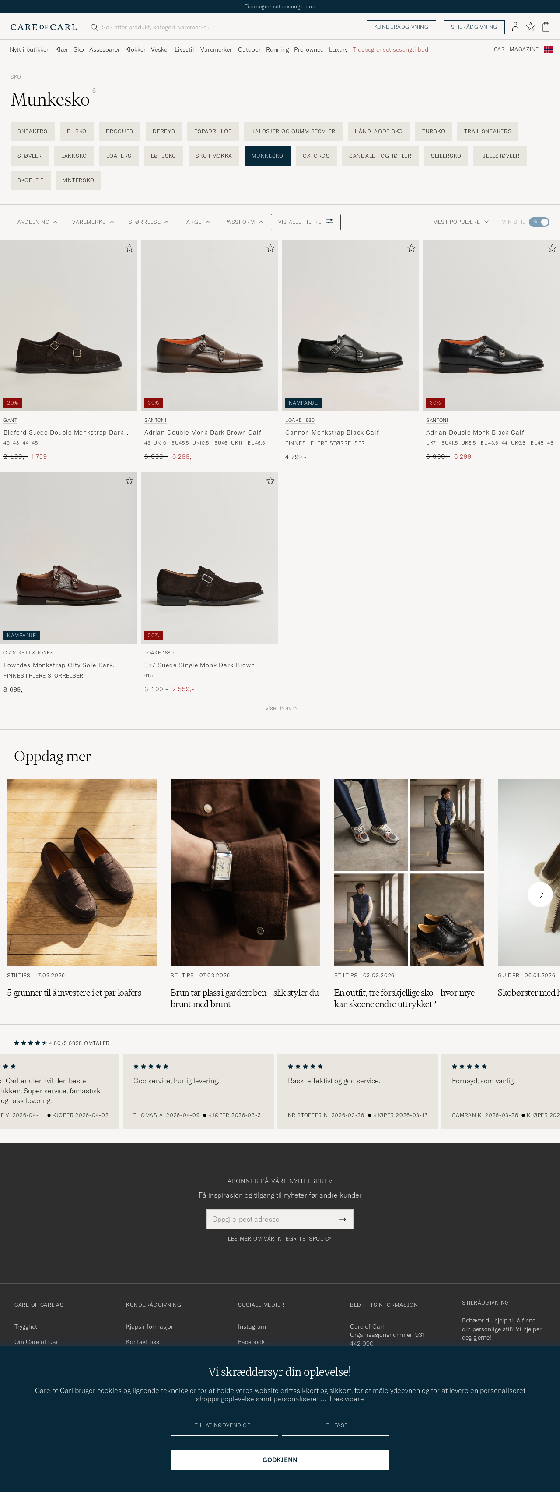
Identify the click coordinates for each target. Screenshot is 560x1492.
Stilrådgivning (474, 27)
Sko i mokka (214, 155)
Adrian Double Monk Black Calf (475, 432)
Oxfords (316, 155)
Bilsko (77, 131)
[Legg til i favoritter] (127, 250)
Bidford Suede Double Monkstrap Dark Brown (63, 432)
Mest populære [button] (461, 222)
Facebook (251, 1342)
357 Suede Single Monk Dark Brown (199, 665)
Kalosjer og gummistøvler (293, 131)
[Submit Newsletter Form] (342, 1219)
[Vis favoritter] (530, 27)
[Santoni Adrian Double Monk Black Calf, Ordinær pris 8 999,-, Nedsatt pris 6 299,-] (491, 351)
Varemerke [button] (93, 222)
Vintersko (78, 180)
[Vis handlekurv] (546, 26)
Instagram (252, 1326)
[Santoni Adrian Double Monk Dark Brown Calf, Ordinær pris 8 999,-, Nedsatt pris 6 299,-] (209, 351)
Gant (11, 420)
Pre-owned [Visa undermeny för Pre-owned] (309, 49)
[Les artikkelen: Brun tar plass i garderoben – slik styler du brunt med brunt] (245, 894)
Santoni (155, 420)
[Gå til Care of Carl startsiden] (43, 27)
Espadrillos (213, 131)
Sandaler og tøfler (380, 155)
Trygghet (25, 1326)
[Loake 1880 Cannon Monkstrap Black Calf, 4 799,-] (350, 351)
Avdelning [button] (38, 222)
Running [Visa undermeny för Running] (277, 49)
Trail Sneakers (487, 131)
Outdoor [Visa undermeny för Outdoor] (249, 49)
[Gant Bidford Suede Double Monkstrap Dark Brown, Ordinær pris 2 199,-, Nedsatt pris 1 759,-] (68, 351)
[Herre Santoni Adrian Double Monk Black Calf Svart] (491, 325)
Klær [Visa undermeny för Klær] (61, 49)
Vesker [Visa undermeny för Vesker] (160, 49)
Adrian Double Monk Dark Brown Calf (203, 432)
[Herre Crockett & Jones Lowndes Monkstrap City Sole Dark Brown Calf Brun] (68, 558)
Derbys (164, 131)
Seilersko (446, 155)
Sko (15, 77)
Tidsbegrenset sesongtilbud (280, 6)
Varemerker (216, 49)
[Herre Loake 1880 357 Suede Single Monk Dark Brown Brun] (209, 558)
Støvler (30, 155)
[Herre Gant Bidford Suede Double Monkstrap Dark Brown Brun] (68, 325)
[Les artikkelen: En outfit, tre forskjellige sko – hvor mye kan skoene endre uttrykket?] (409, 894)
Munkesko (268, 155)
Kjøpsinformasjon (150, 1326)
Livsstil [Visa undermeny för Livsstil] (184, 49)
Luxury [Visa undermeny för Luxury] (338, 49)
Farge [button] (196, 222)
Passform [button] (244, 222)
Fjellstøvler (500, 155)
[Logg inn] (515, 27)
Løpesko (163, 155)
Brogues (119, 131)
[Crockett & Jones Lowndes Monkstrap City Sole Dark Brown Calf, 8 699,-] (68, 583)
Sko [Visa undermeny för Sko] (79, 49)
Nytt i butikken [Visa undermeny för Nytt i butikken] (30, 49)
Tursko (433, 131)
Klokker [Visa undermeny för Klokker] (135, 49)
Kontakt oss (142, 1342)
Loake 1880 (300, 420)
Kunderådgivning (401, 27)
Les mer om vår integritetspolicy (280, 1238)
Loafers (119, 155)
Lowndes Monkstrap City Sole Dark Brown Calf (58, 665)
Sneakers (33, 131)
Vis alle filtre (306, 222)
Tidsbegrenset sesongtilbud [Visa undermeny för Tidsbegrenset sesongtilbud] (390, 49)
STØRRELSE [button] (149, 222)
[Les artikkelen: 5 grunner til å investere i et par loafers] (82, 894)
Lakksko (74, 155)
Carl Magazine (516, 49)
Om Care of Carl (37, 1342)
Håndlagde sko (379, 131)
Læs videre (346, 1399)
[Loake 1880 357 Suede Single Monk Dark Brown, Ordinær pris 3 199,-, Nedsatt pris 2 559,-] (209, 583)
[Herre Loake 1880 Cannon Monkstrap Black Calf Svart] (350, 325)
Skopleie (31, 180)
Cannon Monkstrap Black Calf (332, 432)
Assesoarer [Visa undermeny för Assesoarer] (104, 49)
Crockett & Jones (29, 653)
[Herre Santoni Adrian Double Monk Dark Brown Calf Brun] (209, 325)
